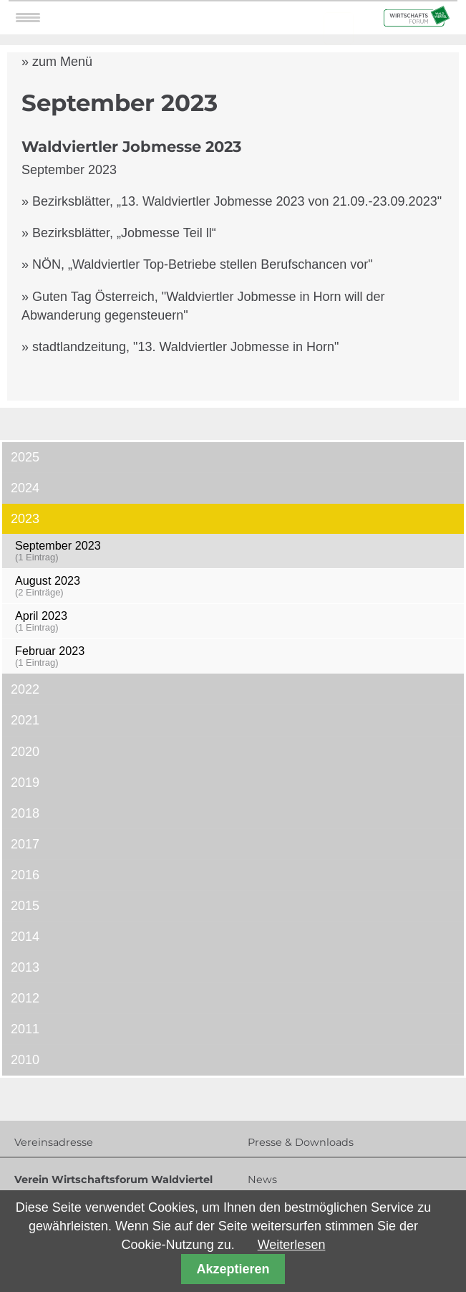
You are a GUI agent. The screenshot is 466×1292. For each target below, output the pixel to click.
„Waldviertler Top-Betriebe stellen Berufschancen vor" (220, 264)
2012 (25, 998)
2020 (25, 752)
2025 (25, 457)
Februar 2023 (235, 656)
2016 (25, 875)
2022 (25, 689)
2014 (25, 936)
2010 (25, 1060)
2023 (25, 519)
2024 (25, 488)
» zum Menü (56, 61)
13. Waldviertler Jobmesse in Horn (236, 347)
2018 (25, 813)
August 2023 (235, 586)
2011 (25, 1029)
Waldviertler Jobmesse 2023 (131, 146)
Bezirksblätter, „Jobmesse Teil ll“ (124, 233)
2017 (25, 844)
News (262, 1179)
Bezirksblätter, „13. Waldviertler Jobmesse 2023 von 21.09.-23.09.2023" (237, 201)
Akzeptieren (232, 1269)
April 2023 (235, 621)
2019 (25, 782)
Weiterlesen (292, 1245)
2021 (25, 720)
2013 (25, 967)
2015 (25, 906)
